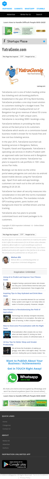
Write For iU (25, 14)
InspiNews (7, 8)
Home (5, 422)
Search (39, 14)
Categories (7, 425)
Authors (6, 448)
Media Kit (6, 441)
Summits (18, 8)
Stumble (41, 8)
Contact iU (7, 429)
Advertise (11, 14)
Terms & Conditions (40, 475)
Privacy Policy (25, 478)
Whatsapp (29, 8)
